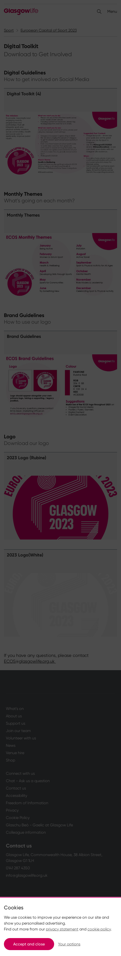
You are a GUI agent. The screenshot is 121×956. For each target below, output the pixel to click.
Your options (69, 944)
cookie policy (99, 929)
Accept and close (29, 944)
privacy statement (62, 929)
